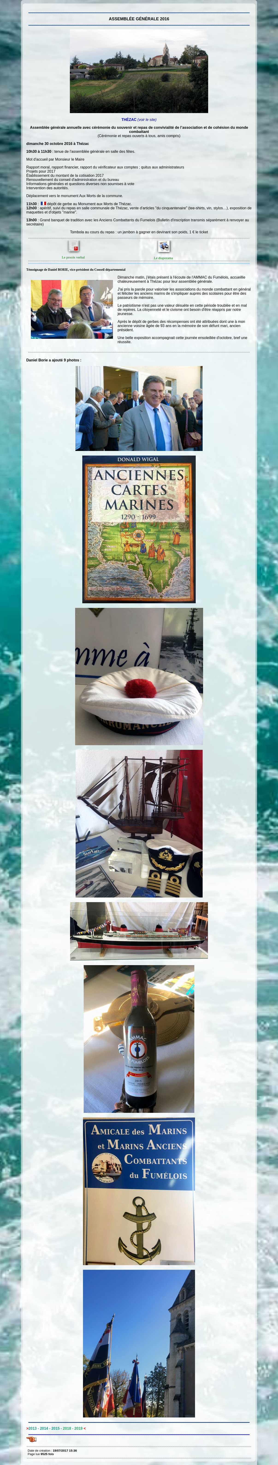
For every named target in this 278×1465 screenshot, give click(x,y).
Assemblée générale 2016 (29, 7)
